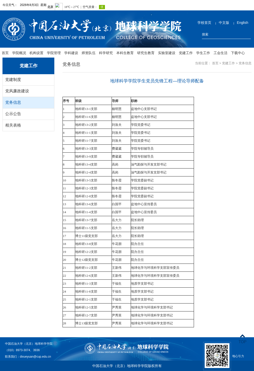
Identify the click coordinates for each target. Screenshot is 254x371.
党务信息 (13, 102)
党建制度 (13, 79)
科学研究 (106, 53)
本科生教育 (125, 53)
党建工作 (186, 53)
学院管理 (54, 53)
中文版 (224, 23)
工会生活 (220, 53)
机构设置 (36, 53)
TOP (242, 339)
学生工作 (203, 53)
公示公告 (13, 114)
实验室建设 (166, 53)
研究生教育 (146, 53)
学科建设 (71, 53)
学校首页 (204, 23)
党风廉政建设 (17, 91)
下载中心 (238, 53)
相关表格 (13, 125)
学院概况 (19, 53)
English (242, 23)
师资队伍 (88, 53)
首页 (5, 53)
